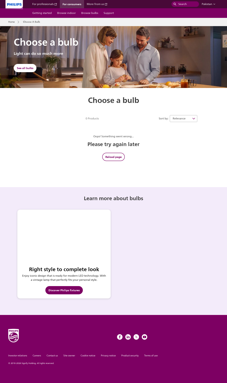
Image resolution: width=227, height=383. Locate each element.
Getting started (42, 13)
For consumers (72, 4)
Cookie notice (88, 356)
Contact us (52, 356)
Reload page (113, 156)
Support (109, 13)
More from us (97, 4)
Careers (37, 356)
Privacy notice (108, 356)
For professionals (44, 4)
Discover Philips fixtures (64, 290)
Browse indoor (66, 13)
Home (11, 22)
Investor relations (17, 356)
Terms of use (151, 356)
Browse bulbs (89, 13)
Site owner (69, 356)
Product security (130, 356)
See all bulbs (25, 68)
